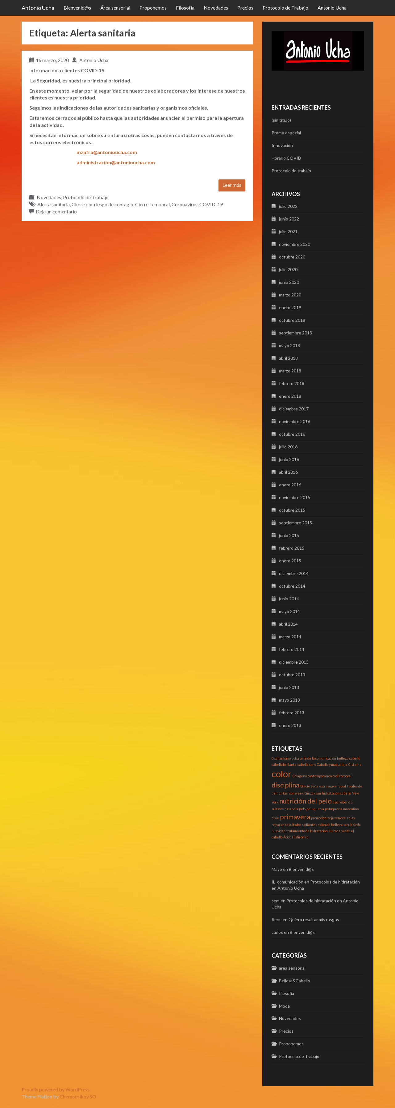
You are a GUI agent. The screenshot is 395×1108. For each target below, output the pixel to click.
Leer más (231, 185)
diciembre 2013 (294, 662)
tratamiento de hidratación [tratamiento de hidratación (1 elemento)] (307, 831)
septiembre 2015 (295, 522)
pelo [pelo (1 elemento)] (302, 809)
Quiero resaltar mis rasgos (314, 919)
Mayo (277, 869)
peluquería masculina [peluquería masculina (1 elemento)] (342, 809)
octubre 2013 (292, 674)
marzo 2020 (290, 294)
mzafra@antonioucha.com (107, 152)
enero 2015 (290, 560)
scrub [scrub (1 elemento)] (347, 825)
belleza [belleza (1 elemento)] (342, 758)
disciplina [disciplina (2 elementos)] (285, 785)
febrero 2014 (291, 649)
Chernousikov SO (78, 1096)
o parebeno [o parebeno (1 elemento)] (341, 802)
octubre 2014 (292, 586)
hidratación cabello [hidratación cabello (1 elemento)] (336, 793)
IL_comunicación (287, 881)
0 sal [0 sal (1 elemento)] (275, 758)
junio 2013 (289, 687)
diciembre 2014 (294, 573)
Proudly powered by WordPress (55, 1089)
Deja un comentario (56, 211)
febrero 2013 (291, 712)
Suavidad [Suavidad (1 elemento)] (278, 831)
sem (276, 900)
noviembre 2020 (294, 244)
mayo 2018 (289, 345)
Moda (284, 1006)
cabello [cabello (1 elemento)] (354, 758)
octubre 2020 (292, 256)
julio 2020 (288, 269)
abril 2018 (288, 358)
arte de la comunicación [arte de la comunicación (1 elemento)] (318, 758)
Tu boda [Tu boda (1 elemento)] (334, 831)
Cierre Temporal (152, 204)
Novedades (216, 7)
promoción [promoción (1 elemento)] (318, 818)
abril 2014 (288, 624)
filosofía (286, 993)
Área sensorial (115, 7)
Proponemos (153, 7)
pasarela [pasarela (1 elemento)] (291, 809)
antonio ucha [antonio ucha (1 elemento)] (289, 758)
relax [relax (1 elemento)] (351, 818)
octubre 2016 (292, 434)
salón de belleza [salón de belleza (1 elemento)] (330, 825)
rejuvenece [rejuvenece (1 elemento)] (336, 818)
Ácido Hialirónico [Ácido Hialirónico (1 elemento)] (295, 837)
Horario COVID (286, 158)
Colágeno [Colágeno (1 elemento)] (300, 776)
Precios (245, 7)
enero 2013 (290, 725)
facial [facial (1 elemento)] (342, 786)
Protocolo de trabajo (291, 170)
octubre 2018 (292, 320)
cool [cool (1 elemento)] (335, 776)
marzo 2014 (290, 636)
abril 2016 (288, 472)
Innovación (282, 145)
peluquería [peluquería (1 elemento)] (315, 809)
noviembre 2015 (294, 497)
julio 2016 (288, 446)
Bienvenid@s (77, 7)
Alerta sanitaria (53, 204)
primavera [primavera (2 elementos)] (295, 816)
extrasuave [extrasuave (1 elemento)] (328, 786)
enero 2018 (290, 396)
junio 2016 (289, 459)
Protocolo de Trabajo (285, 7)
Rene (277, 919)
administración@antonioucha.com (116, 162)
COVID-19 (211, 204)
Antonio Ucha (38, 7)
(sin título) (281, 120)
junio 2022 (289, 218)
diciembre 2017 (294, 408)
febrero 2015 (291, 548)
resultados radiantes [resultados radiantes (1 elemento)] (301, 825)
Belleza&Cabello (294, 980)
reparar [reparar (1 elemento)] (278, 825)
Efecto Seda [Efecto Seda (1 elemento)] (309, 786)
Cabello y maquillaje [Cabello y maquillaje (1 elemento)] (332, 764)
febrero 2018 (291, 383)
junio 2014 (289, 598)
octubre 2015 (292, 510)
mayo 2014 (289, 611)
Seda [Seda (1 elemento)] (357, 825)
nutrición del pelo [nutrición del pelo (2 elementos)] (305, 801)
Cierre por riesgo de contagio (102, 204)
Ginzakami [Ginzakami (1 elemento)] (313, 793)
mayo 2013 (289, 700)
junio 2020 (289, 282)
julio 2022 (288, 206)
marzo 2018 (290, 370)
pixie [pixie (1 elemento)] (275, 818)
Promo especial (286, 132)
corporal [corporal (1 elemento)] (345, 776)
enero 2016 (290, 484)
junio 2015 (289, 535)
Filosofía (185, 7)
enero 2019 (290, 307)
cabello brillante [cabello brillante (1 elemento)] (284, 764)
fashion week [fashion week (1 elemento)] (293, 793)
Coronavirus (185, 204)
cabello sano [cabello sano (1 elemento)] (306, 764)
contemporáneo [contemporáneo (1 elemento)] (320, 776)
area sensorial (292, 968)
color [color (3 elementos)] (282, 773)
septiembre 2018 (295, 332)
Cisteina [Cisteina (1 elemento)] (354, 764)
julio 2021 (288, 231)
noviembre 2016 (294, 421)
